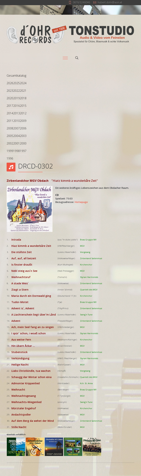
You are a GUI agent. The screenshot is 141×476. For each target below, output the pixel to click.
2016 (16, 106)
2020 (10, 98)
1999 (10, 151)
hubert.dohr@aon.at (110, 2)
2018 (23, 98)
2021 (23, 91)
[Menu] (65, 58)
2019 (16, 98)
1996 (10, 158)
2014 (10, 113)
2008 (10, 128)
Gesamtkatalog (16, 76)
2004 (16, 136)
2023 (10, 91)
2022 (16, 91)
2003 (23, 136)
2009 (23, 121)
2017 (10, 106)
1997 (23, 151)
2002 (10, 143)
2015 (23, 106)
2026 (10, 83)
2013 (16, 113)
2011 (10, 121)
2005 (10, 136)
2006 (23, 128)
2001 (16, 143)
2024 (23, 83)
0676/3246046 (81, 2)
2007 (16, 128)
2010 (16, 121)
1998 (16, 151)
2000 (23, 143)
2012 (23, 113)
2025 (16, 83)
